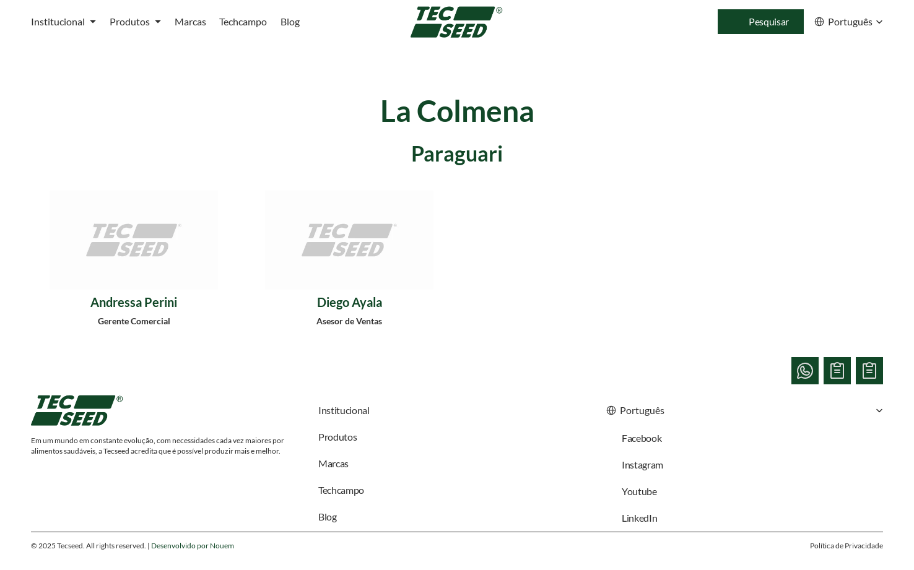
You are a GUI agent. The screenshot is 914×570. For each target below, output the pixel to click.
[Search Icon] (761, 21)
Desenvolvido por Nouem (192, 545)
